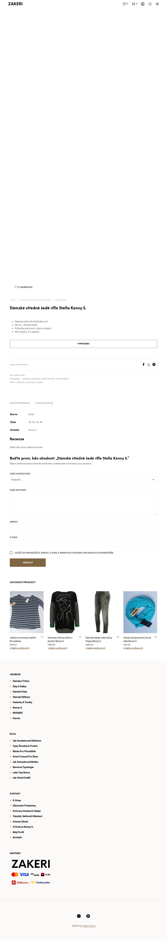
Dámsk (16, 696)
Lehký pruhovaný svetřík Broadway (23, 639)
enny (28, 826)
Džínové (20, 383)
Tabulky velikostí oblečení (27, 816)
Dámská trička (21, 680)
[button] (125, 3)
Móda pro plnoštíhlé (24, 751)
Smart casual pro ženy (25, 756)
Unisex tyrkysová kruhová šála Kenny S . (137, 639)
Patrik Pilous (89, 926)
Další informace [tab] (20, 403)
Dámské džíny (61, 300)
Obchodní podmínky (24, 805)
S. (32, 826)
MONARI (18, 712)
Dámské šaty (20, 691)
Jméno (14, 522)
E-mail (14, 537)
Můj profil (18, 832)
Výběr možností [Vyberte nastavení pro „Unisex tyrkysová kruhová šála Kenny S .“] (133, 649)
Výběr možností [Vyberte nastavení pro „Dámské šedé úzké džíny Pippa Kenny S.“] (95, 649)
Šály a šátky (19, 686)
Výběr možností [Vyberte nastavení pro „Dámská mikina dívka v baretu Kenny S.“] (57, 649)
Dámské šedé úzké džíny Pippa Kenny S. (99, 639)
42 (33, 422)
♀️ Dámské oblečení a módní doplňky (35, 300)
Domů (12, 300)
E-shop (17, 800)
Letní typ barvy (21, 772)
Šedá (31, 414)
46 (41, 422)
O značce (18, 826)
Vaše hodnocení (20, 474)
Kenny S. (32, 430)
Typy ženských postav (25, 745)
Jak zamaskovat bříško (26, 761)
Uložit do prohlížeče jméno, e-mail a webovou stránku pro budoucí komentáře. (64, 553)
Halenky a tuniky (22, 702)
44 (37, 422)
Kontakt (17, 837)
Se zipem (39, 383)
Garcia (16, 718)
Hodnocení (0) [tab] (44, 403)
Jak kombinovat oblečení (27, 740)
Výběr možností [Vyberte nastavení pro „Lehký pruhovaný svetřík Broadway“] (19, 649)
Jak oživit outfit (21, 777)
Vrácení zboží (20, 821)
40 (29, 422)
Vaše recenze (19, 490)
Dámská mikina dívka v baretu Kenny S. (60, 639)
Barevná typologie (23, 767)
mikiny (26, 696)
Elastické (29, 383)
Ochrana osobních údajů (27, 810)
